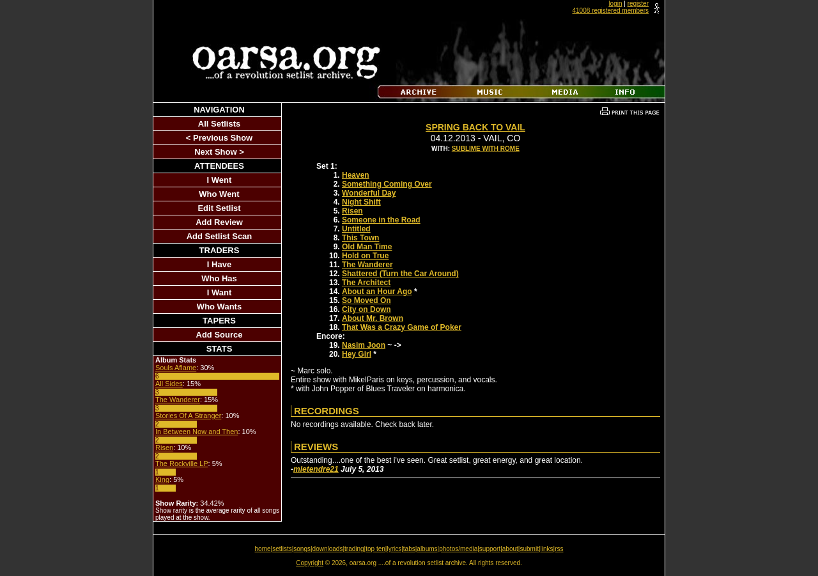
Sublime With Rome (486, 148)
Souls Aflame (175, 367)
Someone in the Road (381, 219)
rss (559, 548)
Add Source (219, 334)
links (547, 548)
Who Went (219, 194)
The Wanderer (177, 399)
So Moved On (366, 300)
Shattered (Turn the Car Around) (400, 273)
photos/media (458, 548)
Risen (164, 447)
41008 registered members (610, 10)
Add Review (219, 222)
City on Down (366, 309)
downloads (328, 548)
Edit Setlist (218, 208)
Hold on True (365, 255)
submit (529, 548)
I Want (219, 292)
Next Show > (219, 152)
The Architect (366, 282)
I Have (219, 264)
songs (302, 548)
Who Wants (219, 306)
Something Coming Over (387, 184)
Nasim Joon (363, 345)
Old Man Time (367, 246)
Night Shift (361, 202)
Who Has (219, 278)
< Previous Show (219, 138)
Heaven (355, 175)
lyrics (394, 548)
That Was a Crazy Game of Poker (401, 327)
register (638, 3)
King (162, 479)
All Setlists (219, 123)
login (615, 3)
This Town (360, 237)
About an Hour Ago (377, 291)
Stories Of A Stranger (188, 415)
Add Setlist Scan (219, 236)
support (489, 548)
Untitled (356, 228)
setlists (282, 548)
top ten (375, 548)
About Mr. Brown (372, 318)
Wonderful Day (369, 193)
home (263, 548)
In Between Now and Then (196, 431)
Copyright (309, 562)
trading (354, 548)
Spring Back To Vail (475, 127)
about (510, 548)
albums (427, 548)
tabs (409, 548)
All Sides (169, 383)
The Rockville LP (181, 463)
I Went (219, 180)
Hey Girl (356, 354)
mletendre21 (316, 469)
